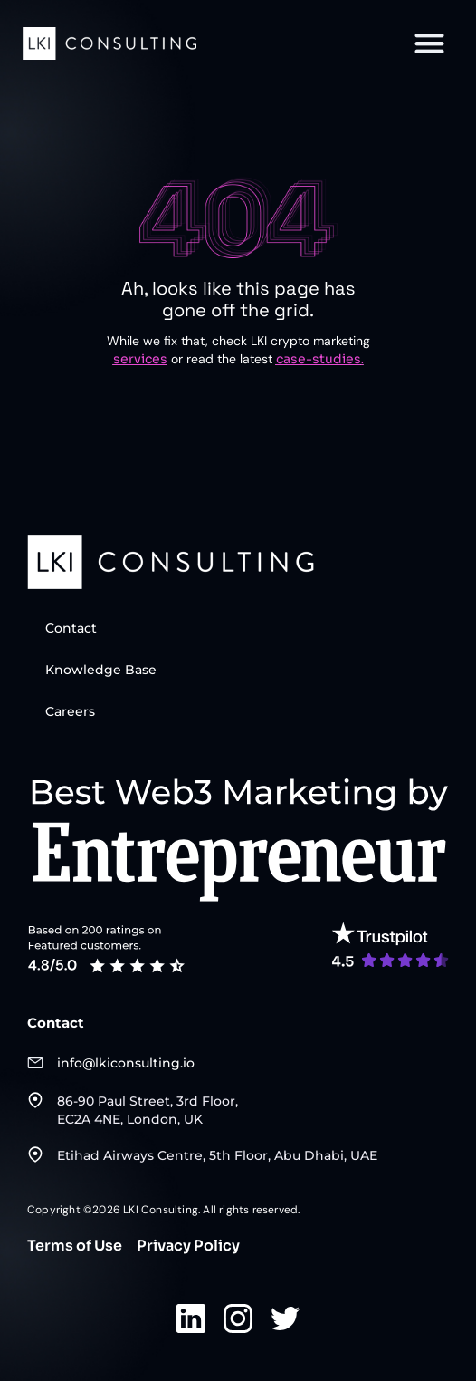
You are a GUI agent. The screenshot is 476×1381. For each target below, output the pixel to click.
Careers (70, 711)
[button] (429, 43)
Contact (71, 628)
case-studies (318, 359)
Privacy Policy (188, 1246)
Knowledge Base (101, 670)
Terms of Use (74, 1246)
